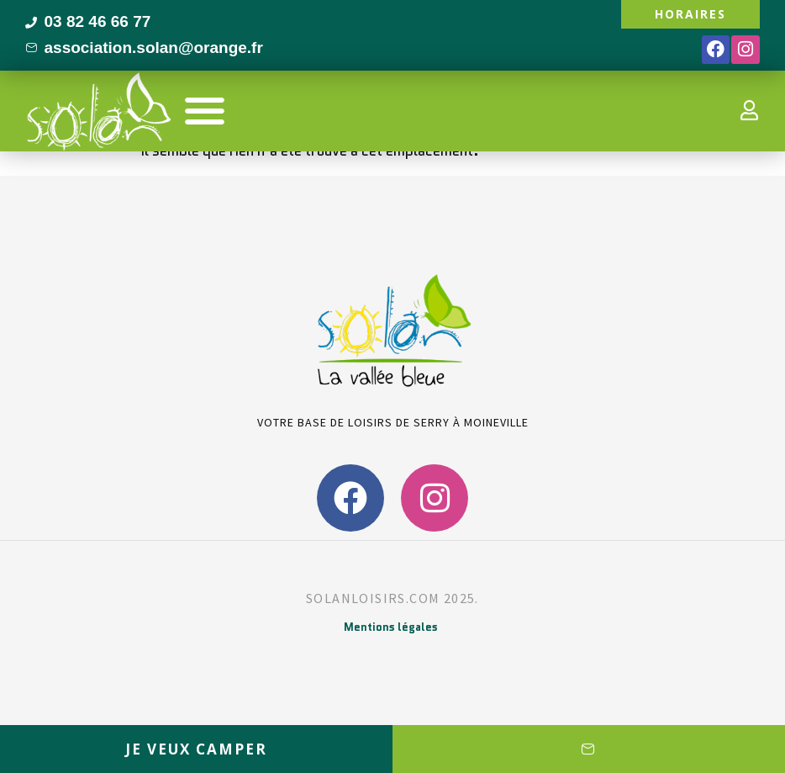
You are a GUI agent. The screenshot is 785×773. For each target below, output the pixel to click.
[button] (204, 110)
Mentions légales (391, 627)
